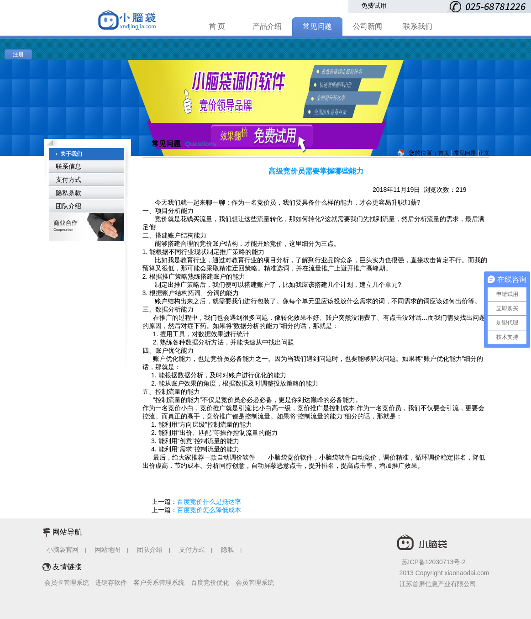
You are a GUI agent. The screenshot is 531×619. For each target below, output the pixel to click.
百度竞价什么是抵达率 (209, 501)
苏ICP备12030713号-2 (434, 562)
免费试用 (374, 5)
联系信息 (68, 166)
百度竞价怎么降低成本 (209, 509)
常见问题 (317, 26)
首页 (443, 153)
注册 (18, 54)
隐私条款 (68, 192)
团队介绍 (68, 206)
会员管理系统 (255, 582)
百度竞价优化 (210, 582)
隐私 (228, 549)
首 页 (217, 26)
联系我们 (417, 26)
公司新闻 (367, 26)
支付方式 (68, 179)
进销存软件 (111, 582)
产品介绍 (267, 26)
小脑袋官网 (63, 549)
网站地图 (108, 549)
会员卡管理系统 (66, 582)
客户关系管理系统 (158, 582)
